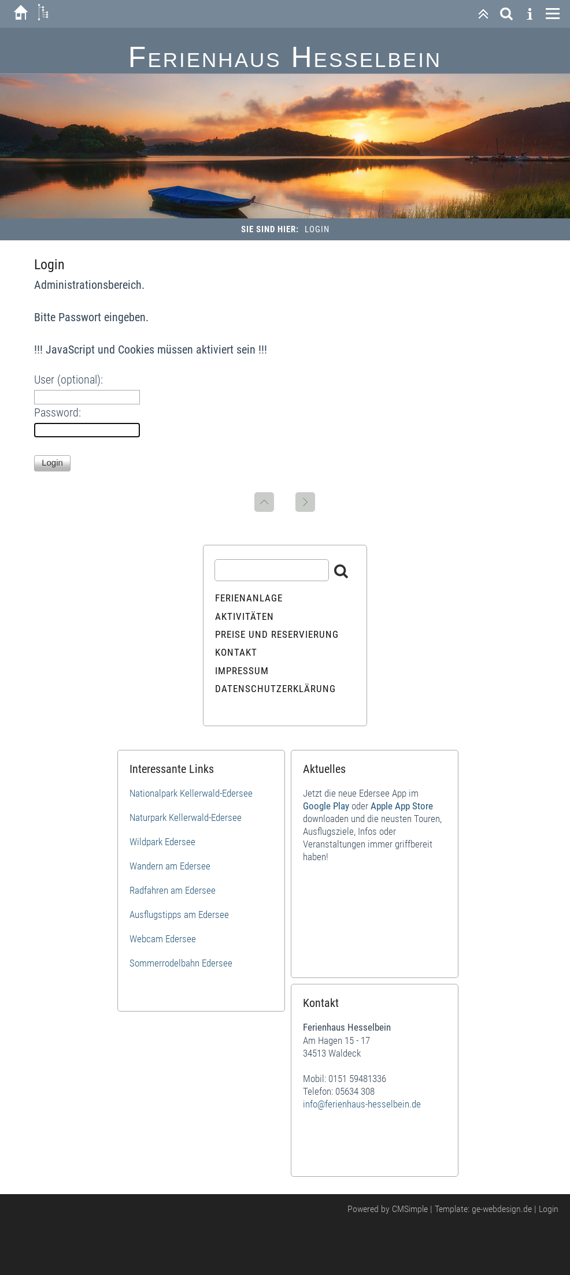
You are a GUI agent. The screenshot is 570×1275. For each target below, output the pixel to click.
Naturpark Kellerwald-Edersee (185, 817)
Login (548, 1208)
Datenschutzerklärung (275, 688)
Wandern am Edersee (169, 866)
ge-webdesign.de (502, 1208)
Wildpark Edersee (162, 841)
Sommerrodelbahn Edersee (180, 963)
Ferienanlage (249, 598)
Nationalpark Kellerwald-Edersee (191, 793)
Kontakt (236, 652)
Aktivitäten (244, 616)
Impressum (242, 670)
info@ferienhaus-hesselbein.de (362, 1104)
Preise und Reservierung (277, 634)
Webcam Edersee (162, 939)
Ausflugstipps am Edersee (179, 914)
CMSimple (410, 1208)
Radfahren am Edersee (172, 890)
